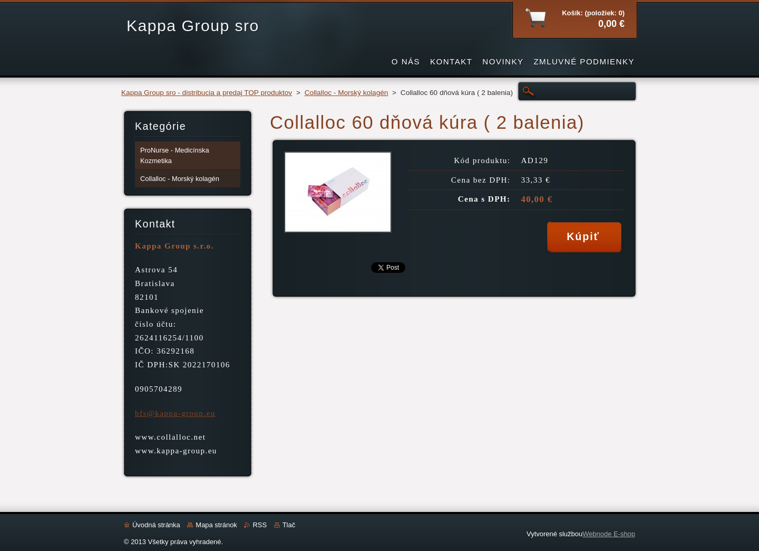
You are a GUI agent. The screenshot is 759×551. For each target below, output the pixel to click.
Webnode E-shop (608, 534)
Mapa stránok (216, 525)
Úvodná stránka (156, 525)
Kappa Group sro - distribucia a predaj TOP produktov (206, 93)
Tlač (289, 525)
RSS (259, 525)
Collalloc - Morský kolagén (346, 93)
